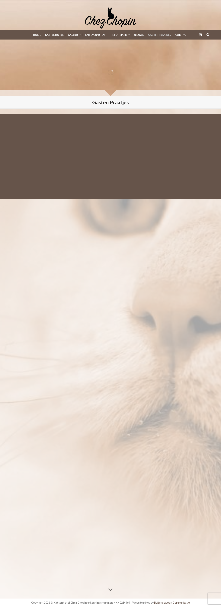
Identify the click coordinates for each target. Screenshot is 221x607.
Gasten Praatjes (159, 34)
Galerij (74, 35)
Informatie (121, 35)
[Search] (208, 34)
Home (37, 34)
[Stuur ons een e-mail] (200, 35)
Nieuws (139, 34)
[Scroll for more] (110, 590)
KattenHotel (54, 34)
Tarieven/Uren (96, 35)
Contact (181, 34)
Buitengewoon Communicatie (172, 602)
